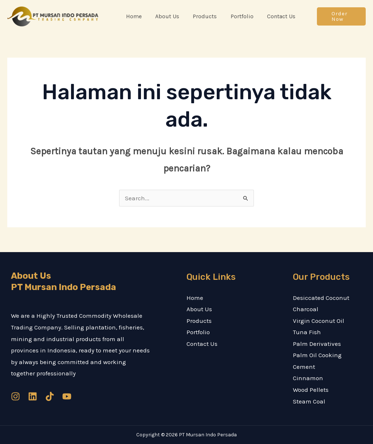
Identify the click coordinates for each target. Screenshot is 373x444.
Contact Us (201, 343)
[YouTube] (66, 396)
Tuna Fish (307, 332)
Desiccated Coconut (321, 297)
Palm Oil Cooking (317, 355)
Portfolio (198, 332)
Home (194, 297)
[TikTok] (49, 396)
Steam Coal (309, 401)
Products (199, 320)
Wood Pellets (311, 389)
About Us (199, 309)
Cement (304, 366)
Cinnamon (308, 378)
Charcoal (305, 309)
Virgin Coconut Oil (318, 320)
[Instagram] (15, 396)
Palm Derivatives (317, 343)
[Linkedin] (32, 396)
